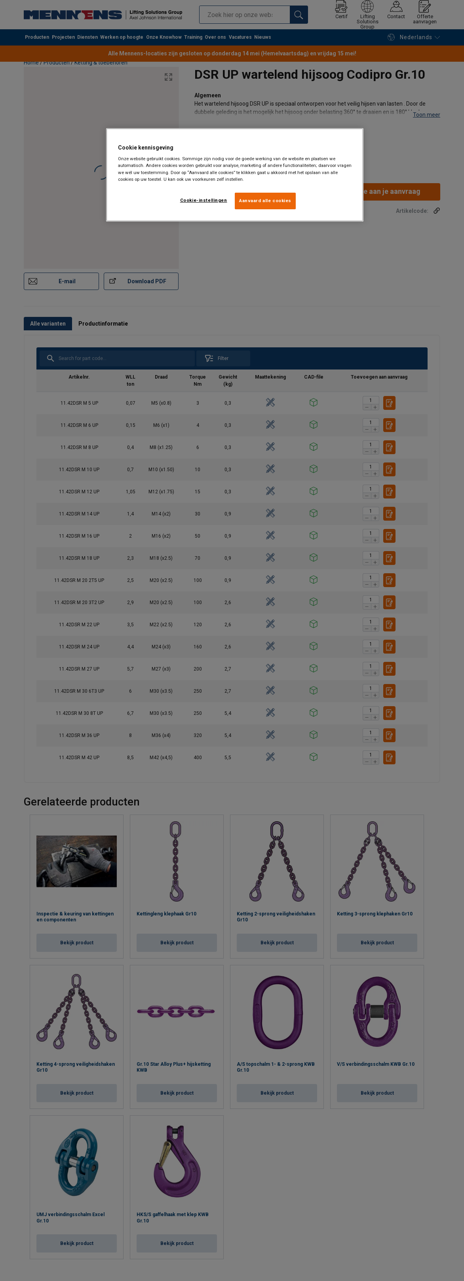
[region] (234, 175)
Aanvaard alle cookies (265, 200)
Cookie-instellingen (203, 200)
